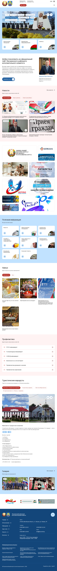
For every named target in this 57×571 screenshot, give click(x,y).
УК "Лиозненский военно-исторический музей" (20, 459)
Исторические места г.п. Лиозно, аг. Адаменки (13, 390)
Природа (32, 17)
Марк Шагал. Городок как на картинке (11, 387)
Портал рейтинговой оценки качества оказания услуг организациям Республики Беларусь (28, 553)
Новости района (6, 97)
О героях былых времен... (27, 387)
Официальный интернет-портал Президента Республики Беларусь (9, 560)
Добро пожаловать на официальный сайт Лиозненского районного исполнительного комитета (17, 61)
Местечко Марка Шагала (41, 387)
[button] (48, 14)
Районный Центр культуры (11, 20)
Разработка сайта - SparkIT (49, 566)
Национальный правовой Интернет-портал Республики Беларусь (45, 553)
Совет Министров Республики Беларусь (46, 556)
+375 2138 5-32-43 (6, 461)
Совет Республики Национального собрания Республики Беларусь (27, 557)
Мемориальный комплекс (11, 17)
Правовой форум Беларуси (7, 552)
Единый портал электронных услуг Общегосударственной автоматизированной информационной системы (28, 549)
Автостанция (21, 14)
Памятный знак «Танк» (24, 17)
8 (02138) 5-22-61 (24, 527)
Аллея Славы (13, 14)
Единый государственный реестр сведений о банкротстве (8, 548)
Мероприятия (6, 275)
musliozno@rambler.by (16, 461)
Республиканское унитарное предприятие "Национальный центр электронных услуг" (46, 548)
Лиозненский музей (30, 14)
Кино (13, 275)
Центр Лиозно (22, 20)
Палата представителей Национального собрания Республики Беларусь (10, 557)
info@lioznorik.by (40, 531)
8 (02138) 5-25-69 (24, 531)
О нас (7, 14)
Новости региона (16, 97)
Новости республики (27, 97)
